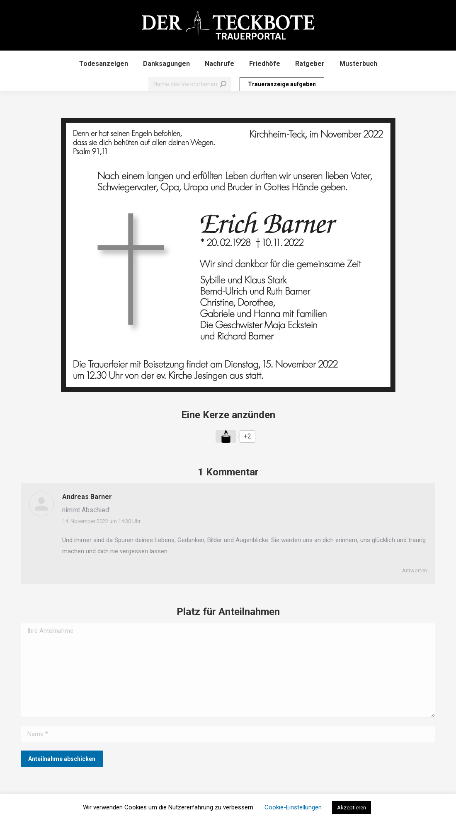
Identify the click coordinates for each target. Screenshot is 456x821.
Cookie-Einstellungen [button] (293, 807)
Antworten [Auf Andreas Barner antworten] (414, 570)
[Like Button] (226, 436)
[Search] (189, 84)
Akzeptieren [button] (351, 807)
